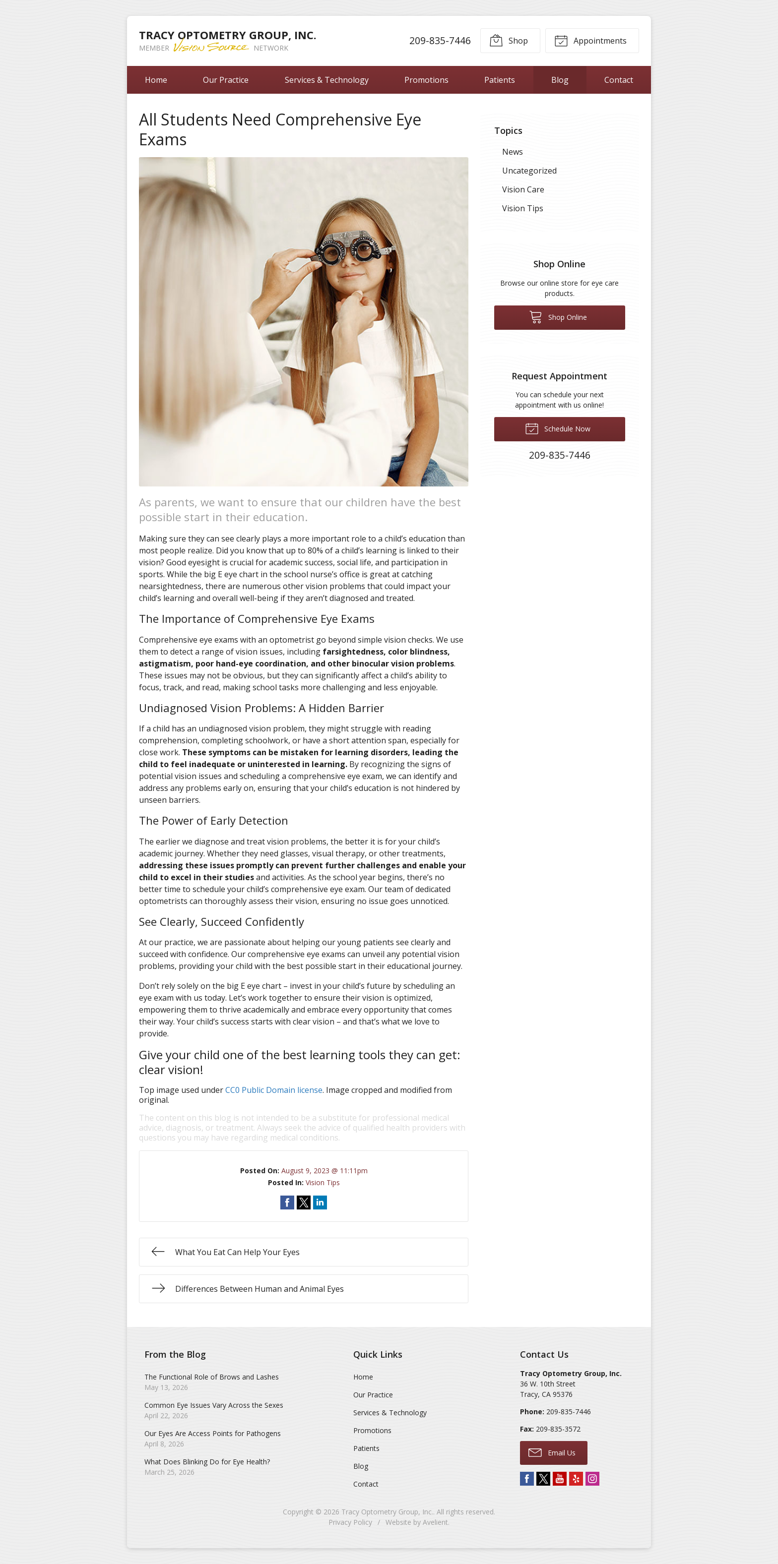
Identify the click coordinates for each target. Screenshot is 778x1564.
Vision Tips (323, 1182)
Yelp (576, 1479)
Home (156, 79)
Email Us (552, 1452)
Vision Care (523, 189)
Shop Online (558, 316)
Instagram (592, 1479)
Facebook (527, 1479)
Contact (618, 79)
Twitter (543, 1479)
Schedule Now (557, 428)
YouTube (560, 1479)
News (512, 151)
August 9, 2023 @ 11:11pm (324, 1170)
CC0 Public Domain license (274, 1089)
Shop (508, 40)
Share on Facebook (287, 1202)
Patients (499, 79)
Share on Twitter (304, 1202)
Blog (560, 79)
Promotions (426, 79)
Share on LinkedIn (320, 1202)
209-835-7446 (440, 40)
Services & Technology (327, 79)
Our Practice (226, 79)
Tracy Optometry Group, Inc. (387, 1511)
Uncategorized (529, 170)
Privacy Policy (350, 1522)
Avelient (435, 1522)
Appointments (590, 40)
